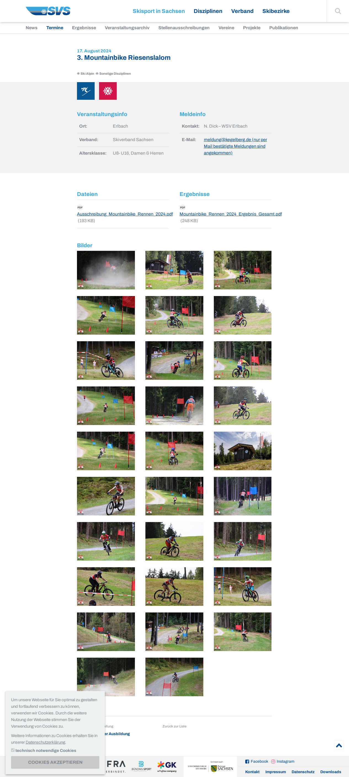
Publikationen (283, 27)
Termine (54, 27)
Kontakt (252, 772)
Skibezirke (276, 11)
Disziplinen (208, 11)
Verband (242, 11)
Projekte (251, 27)
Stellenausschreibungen (184, 27)
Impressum (275, 772)
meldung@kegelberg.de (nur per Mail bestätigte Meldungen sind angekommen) (235, 146)
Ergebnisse (84, 27)
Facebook (259, 761)
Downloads (330, 772)
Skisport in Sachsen (159, 11)
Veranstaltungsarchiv (127, 27)
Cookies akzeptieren (55, 762)
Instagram (285, 761)
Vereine (226, 27)
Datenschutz (303, 772)
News (32, 27)
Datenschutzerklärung (45, 742)
